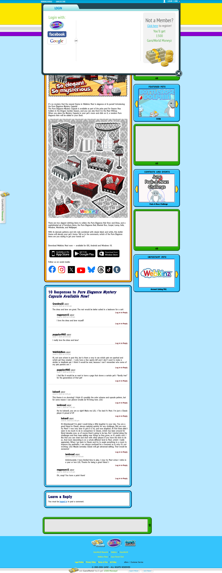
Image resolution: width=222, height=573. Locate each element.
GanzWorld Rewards (100, 552)
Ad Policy (113, 562)
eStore (126, 562)
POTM (158, 119)
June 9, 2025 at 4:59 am (74, 457)
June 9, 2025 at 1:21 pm (66, 472)
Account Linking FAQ (158, 289)
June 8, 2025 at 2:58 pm (70, 421)
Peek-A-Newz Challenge (159, 204)
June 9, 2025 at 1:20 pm (66, 317)
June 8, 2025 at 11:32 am (62, 306)
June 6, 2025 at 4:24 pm (62, 354)
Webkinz (114, 552)
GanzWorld (124, 552)
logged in (63, 501)
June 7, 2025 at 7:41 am (66, 407)
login (170, 1)
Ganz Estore (60, 1)
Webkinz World (46, 1)
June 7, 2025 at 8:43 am (62, 337)
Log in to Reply (121, 313)
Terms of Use (102, 562)
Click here (152, 26)
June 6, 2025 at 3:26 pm (62, 394)
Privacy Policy (91, 562)
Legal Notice (79, 562)
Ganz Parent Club (117, 557)
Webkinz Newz (103, 557)
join (176, 1)
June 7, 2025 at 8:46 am (66, 372)
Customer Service (137, 562)
